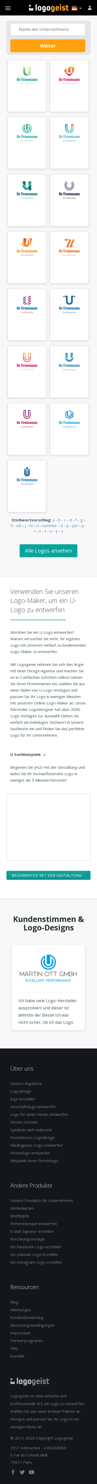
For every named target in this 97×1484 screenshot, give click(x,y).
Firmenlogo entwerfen (30, 1152)
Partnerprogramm (26, 1340)
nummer (49, 525)
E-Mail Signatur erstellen (32, 1231)
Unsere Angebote (26, 1083)
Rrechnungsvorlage (27, 1239)
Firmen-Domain (24, 1122)
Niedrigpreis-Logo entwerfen (36, 1145)
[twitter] (23, 1473)
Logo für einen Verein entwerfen (39, 1114)
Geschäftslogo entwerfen (33, 1106)
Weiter (48, 46)
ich (19, 525)
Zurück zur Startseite (49, 8)
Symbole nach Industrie (31, 1129)
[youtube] (31, 1473)
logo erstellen (22, 1098)
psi (75, 525)
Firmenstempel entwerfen (33, 1223)
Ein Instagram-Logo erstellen (36, 1262)
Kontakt (17, 1356)
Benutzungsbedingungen (32, 1325)
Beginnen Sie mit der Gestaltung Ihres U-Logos (47, 876)
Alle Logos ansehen (48, 550)
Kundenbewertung (26, 1317)
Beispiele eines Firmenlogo (34, 1160)
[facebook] (13, 1473)
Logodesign (20, 1091)
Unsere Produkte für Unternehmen (41, 1200)
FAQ (14, 1348)
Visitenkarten (22, 1208)
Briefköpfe (19, 1215)
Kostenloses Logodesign (32, 1137)
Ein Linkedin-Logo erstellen (34, 1254)
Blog (14, 1302)
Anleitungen (20, 1309)
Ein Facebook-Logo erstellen (35, 1246)
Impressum (20, 1332)
